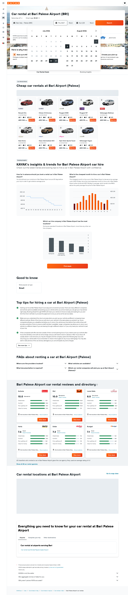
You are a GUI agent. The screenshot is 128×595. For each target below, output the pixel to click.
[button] (3, 3)
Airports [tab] (22, 537)
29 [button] (46, 61)
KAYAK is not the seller (68, 573)
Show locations (44, 414)
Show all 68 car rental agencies (27, 464)
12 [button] (32, 51)
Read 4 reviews (27, 432)
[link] (67, 266)
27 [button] (37, 61)
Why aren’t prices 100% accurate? (68, 580)
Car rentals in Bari (59, 590)
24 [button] (56, 56)
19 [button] (32, 56)
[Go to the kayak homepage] (13, 3)
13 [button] (37, 51)
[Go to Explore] (3, 23)
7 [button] (41, 46)
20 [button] (37, 56)
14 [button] (41, 51)
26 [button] (32, 61)
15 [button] (46, 51)
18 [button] (61, 51)
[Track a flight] (3, 28)
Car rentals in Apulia (46, 590)
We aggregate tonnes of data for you (68, 577)
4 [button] (60, 42)
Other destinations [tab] (50, 537)
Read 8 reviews (61, 432)
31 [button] (56, 61)
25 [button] (61, 56)
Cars (25, 590)
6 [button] (36, 46)
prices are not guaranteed (56, 567)
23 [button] (51, 56)
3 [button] (72, 46)
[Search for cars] (3, 18)
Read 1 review (62, 397)
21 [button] (41, 56)
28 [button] (41, 61)
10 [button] (56, 46)
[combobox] (17, 18)
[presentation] (97, 385)
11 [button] (60, 46)
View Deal (32, 120)
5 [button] (81, 46)
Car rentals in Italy (34, 590)
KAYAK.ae (19, 590)
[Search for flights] (3, 9)
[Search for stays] (3, 13)
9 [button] (51, 46)
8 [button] (46, 46)
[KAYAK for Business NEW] (3, 32)
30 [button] (51, 61)
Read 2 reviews (95, 432)
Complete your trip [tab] (34, 537)
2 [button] (51, 42)
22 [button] (46, 56)
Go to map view (112, 473)
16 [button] (51, 51)
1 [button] (46, 42)
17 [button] (56, 51)
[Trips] (3, 37)
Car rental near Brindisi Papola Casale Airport (34, 550)
